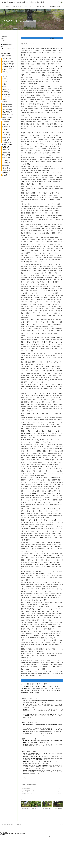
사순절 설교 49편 (5, 147)
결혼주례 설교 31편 (6, 137)
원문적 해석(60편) (5, 72)
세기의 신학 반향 (5, 86)
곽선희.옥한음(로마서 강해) (7, 117)
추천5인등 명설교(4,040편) (7, 116)
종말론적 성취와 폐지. (6, 89)
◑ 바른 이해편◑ (5, 75)
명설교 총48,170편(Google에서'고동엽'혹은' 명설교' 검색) (23, 2)
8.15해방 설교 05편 (6, 135)
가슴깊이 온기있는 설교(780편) (8, 66)
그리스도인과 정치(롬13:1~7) (27, 790)
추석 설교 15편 (5, 160)
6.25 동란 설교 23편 (6, 134)
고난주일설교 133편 (6, 149)
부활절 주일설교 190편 (6, 152)
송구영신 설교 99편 (6, 168)
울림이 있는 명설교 (17, 7)
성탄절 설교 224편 (5, 165)
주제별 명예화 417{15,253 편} (7, 114)
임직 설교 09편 (5, 127)
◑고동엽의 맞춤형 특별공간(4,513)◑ (6, 56)
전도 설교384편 (5, 123)
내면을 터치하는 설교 (28, 7)
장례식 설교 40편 (5, 140)
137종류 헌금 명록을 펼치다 (7, 96)
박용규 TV (4, 69)
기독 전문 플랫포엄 (6, 91)
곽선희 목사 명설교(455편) (7, 104)
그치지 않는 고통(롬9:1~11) (27, 791)
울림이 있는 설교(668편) (6, 58)
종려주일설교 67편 (5, 151)
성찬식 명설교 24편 (6, 126)
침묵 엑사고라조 (5, 78)
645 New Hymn (5, 92)
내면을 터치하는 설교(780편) (7, 60)
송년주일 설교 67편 (6, 170)
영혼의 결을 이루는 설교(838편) (8, 64)
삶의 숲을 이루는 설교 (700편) (7, 61)
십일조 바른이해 (5, 71)
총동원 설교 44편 (5, 124)
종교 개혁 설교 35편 (6, 139)
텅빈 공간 (4, 175)
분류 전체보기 (5, 53)
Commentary (5, 97)
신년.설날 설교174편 (6, 146)
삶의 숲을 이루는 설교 (41, 7)
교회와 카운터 (5, 76)
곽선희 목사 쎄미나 (6, 107)
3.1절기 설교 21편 (5, 132)
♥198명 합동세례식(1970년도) (6, 44)
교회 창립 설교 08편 (6, 121)
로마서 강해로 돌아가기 (31, 38)
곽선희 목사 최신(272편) (7, 106)
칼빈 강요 (4, 88)
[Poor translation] (3, 835)
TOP (61, 825)
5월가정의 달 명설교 (6, 154)
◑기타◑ (24, 784)
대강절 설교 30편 (5, 163)
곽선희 (7, 7)
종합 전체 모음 (29, 784)
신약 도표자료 (5, 84)
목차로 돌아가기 (52, 38)
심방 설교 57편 (5, 129)
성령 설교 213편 (5, 159)
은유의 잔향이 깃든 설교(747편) (8, 63)
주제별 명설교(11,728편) (6, 112)
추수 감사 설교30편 (6, 162)
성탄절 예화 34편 (5, 167)
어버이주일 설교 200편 (6, 157)
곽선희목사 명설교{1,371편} (7, 103)
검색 (59, 2)
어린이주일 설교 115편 (6, 155)
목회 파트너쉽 (5, 79)
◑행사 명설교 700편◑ (6, 119)
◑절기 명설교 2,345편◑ (6, 144)
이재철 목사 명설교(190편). (7, 109)
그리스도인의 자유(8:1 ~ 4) (27, 793)
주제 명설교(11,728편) (55, 7)
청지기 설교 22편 (5, 131)
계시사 (3, 83)
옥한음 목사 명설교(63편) (7, 111)
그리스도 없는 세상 (25, 788)
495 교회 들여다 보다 (6, 94)
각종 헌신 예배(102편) (6, 142)
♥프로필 (2, 46)
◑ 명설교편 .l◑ (5, 101)
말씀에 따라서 (5, 81)
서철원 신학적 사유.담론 (7, 68)
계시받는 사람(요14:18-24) (27, 787)
